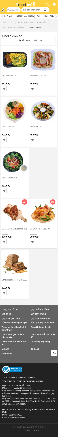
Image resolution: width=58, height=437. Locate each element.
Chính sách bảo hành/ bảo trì (14, 343)
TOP (54, 353)
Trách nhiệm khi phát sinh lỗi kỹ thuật (14, 328)
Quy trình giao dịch (11, 318)
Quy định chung (38, 314)
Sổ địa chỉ (35, 349)
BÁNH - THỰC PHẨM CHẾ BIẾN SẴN (32, 23)
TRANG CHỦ (7, 23)
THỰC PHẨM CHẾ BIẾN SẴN (13, 27)
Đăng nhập (7, 353)
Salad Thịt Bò (35, 127)
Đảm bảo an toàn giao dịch (14, 322)
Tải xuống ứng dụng (40, 342)
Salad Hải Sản (8, 127)
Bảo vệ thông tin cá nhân (42, 322)
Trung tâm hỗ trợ (9, 309)
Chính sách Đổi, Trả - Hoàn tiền (43, 335)
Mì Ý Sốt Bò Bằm (9, 76)
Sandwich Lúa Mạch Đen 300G (14, 280)
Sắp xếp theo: (24, 40)
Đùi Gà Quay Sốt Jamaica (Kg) (14, 229)
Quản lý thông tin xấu (41, 327)
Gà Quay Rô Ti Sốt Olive (40, 229)
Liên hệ (36, 431)
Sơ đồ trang (25, 431)
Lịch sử (5, 349)
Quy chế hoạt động (40, 309)
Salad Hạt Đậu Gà (9, 178)
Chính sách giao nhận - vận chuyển (13, 335)
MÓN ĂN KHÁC (36, 27)
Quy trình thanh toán (40, 318)
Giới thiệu (6, 314)
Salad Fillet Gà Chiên (38, 76)
